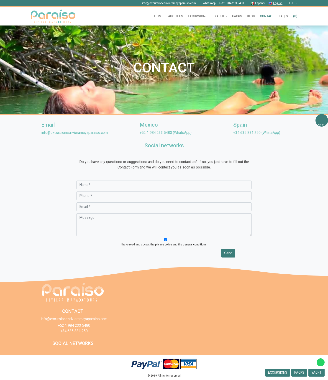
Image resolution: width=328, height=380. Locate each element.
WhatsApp (209, 3)
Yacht (220, 16)
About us (175, 16)
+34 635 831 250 (247, 132)
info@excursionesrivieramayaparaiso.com (169, 3)
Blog (251, 16)
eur (292, 3)
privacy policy (164, 244)
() (295, 16)
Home (158, 16)
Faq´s (283, 16)
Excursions (198, 16)
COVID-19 (322, 124)
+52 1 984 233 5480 (231, 3)
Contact (267, 16)
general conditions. (195, 244)
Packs (237, 16)
